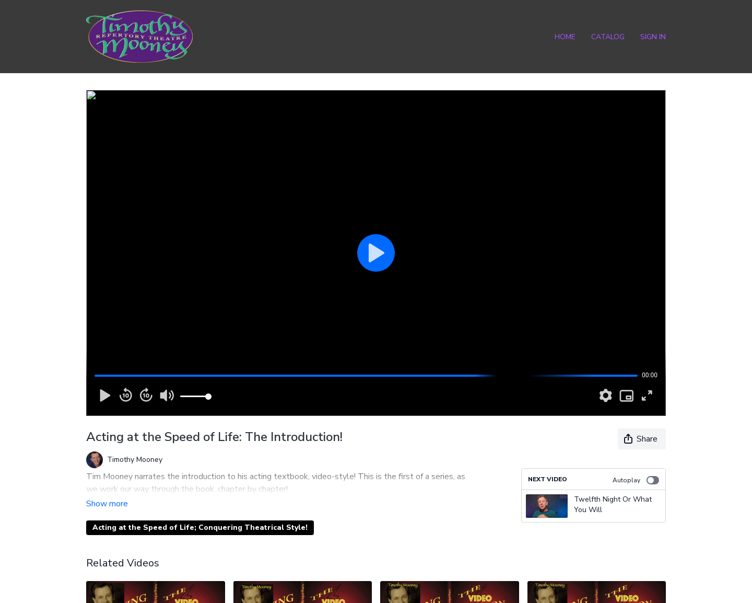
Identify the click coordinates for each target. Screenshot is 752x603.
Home (565, 37)
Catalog (608, 37)
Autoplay (636, 480)
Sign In (653, 37)
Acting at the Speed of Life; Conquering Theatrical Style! (200, 513)
